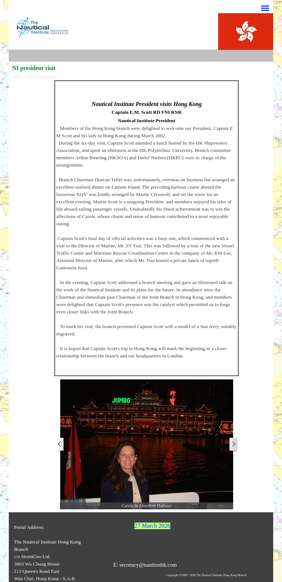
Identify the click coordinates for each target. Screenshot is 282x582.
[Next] (233, 444)
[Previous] (59, 444)
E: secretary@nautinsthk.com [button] (145, 565)
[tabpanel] (146, 228)
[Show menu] (265, 8)
